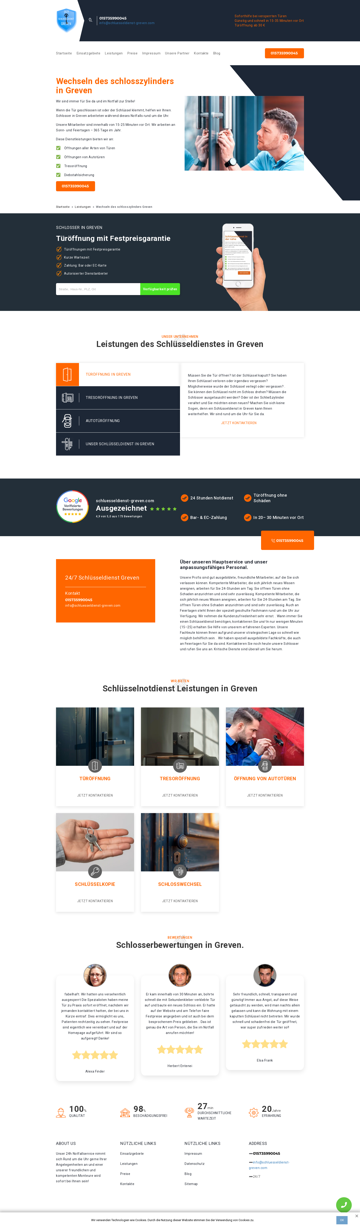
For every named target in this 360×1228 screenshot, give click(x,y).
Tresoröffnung (180, 778)
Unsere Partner (177, 53)
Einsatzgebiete (89, 53)
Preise (132, 53)
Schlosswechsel (180, 884)
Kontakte (201, 53)
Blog (216, 53)
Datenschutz (195, 1164)
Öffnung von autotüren (265, 778)
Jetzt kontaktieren (239, 423)
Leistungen (114, 53)
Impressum (151, 53)
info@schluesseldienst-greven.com (127, 23)
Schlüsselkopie (95, 884)
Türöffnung (95, 778)
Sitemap (191, 1184)
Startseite (64, 53)
